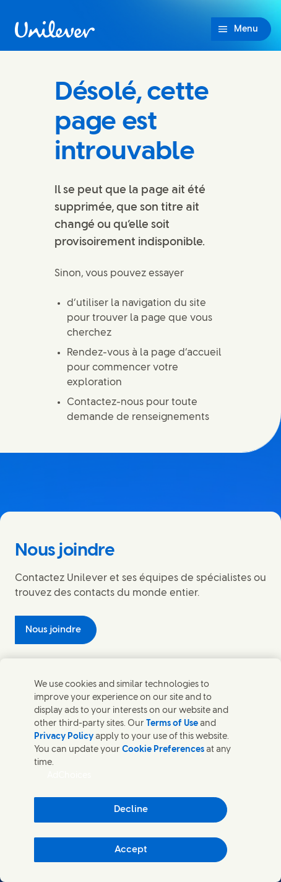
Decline (131, 809)
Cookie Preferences (163, 749)
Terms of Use (172, 723)
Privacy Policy (63, 736)
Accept (131, 850)
